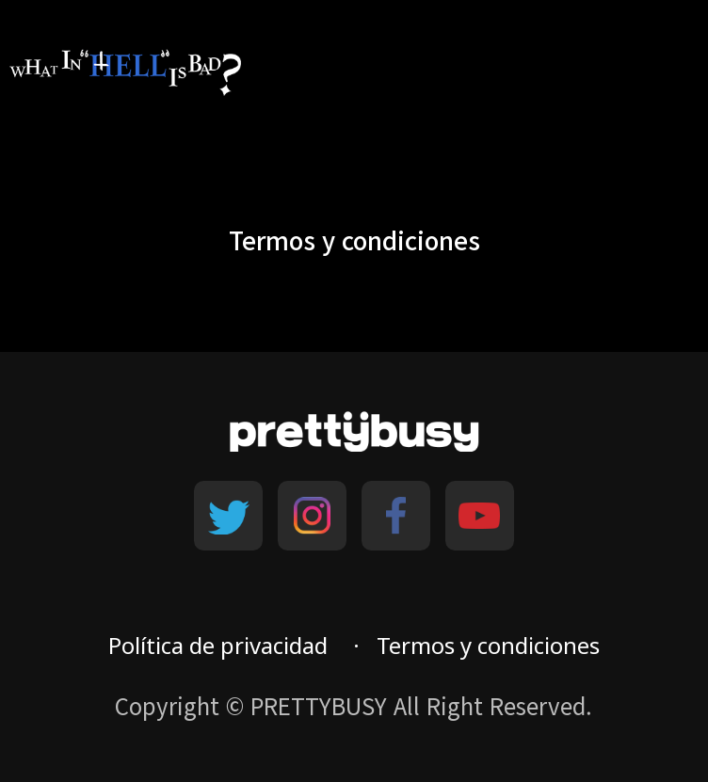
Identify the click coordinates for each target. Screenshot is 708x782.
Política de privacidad (218, 645)
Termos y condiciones (488, 645)
